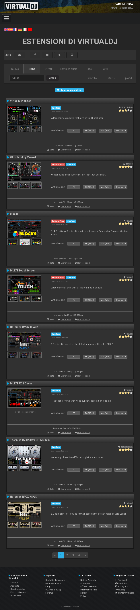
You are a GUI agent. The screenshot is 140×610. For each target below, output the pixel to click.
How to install (83, 150)
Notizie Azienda (88, 580)
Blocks (14, 213)
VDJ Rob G (127, 107)
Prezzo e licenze (18, 592)
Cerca (52, 77)
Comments (66, 150)
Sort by (94, 78)
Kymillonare (127, 446)
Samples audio (68, 68)
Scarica (14, 582)
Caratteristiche (17, 589)
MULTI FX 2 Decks (21, 383)
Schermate (15, 595)
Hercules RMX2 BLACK (24, 327)
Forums (49, 593)
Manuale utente (53, 583)
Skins (32, 68)
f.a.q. (47, 586)
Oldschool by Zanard (23, 157)
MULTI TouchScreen (22, 270)
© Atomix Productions (70, 606)
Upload (128, 78)
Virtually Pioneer (20, 100)
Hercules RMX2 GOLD (23, 496)
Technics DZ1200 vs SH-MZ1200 (30, 440)
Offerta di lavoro (88, 586)
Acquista (14, 586)
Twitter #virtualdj (125, 593)
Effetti (48, 68)
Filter (111, 78)
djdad (130, 220)
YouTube (121, 583)
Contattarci (86, 583)
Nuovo (15, 68)
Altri (105, 68)
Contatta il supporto (55, 580)
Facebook (121, 580)
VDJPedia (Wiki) (53, 589)
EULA (83, 596)
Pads (89, 68)
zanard (129, 164)
